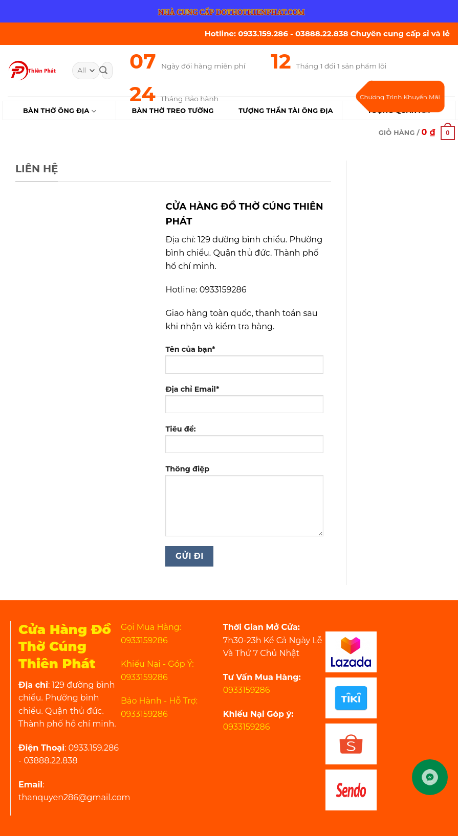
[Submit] (103, 70)
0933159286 (246, 690)
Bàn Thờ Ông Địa (59, 111)
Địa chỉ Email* (244, 402)
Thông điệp (244, 504)
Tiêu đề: (244, 442)
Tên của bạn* (244, 362)
